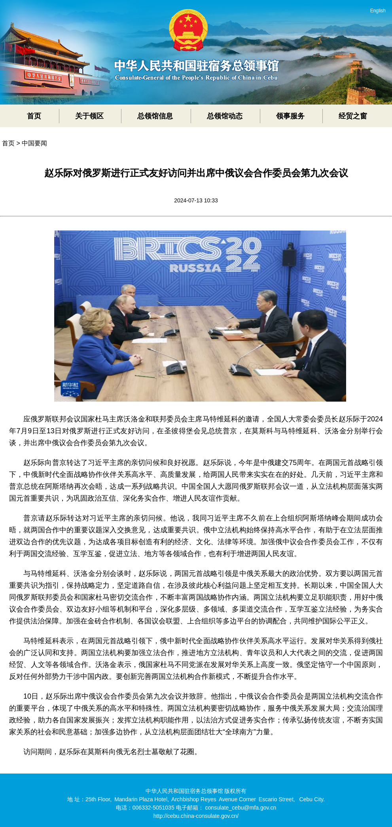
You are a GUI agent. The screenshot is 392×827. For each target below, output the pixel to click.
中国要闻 (34, 143)
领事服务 (290, 116)
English (378, 10)
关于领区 (89, 116)
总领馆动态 (224, 116)
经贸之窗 (353, 116)
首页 (34, 116)
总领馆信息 (155, 116)
